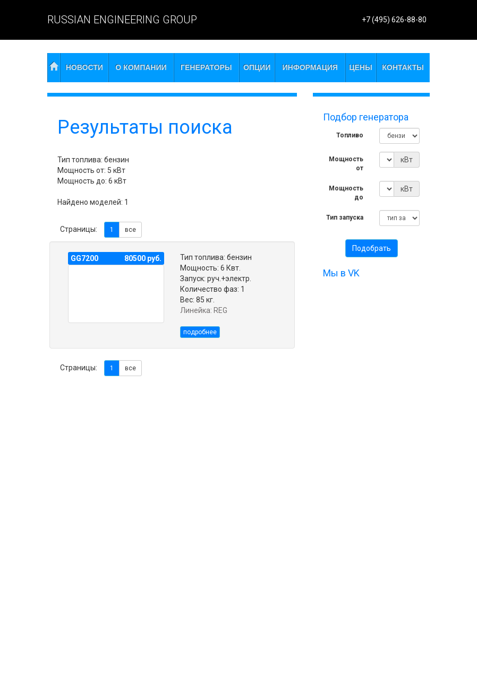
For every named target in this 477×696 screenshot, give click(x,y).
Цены (360, 67)
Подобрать (371, 248)
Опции (256, 67)
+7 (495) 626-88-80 (394, 19)
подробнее (200, 332)
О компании (140, 67)
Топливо (349, 135)
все (130, 229)
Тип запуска (344, 217)
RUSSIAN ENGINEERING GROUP (122, 19)
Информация (310, 67)
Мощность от (346, 163)
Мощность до (346, 193)
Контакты (402, 67)
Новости (84, 67)
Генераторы (206, 67)
